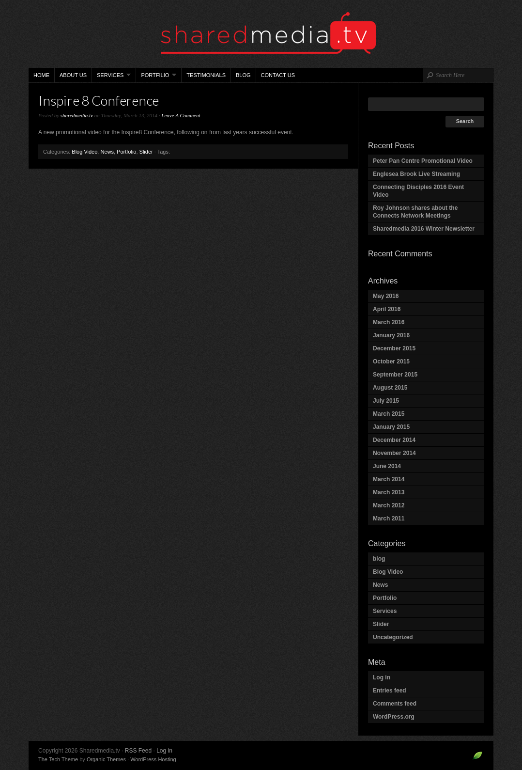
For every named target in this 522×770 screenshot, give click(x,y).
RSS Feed (138, 750)
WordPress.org (394, 716)
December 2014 (394, 440)
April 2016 (386, 309)
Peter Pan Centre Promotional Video (423, 160)
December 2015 (394, 348)
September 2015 (395, 374)
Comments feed (394, 703)
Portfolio (126, 152)
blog (379, 558)
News (107, 152)
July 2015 (386, 400)
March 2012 (388, 505)
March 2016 (388, 322)
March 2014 (388, 479)
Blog (243, 75)
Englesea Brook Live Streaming (416, 174)
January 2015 (391, 427)
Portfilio (156, 77)
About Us (73, 75)
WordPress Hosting (153, 759)
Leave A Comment (180, 115)
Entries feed (389, 690)
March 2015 (388, 413)
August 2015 (390, 387)
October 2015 (391, 361)
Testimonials (206, 75)
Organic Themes (106, 759)
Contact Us (278, 75)
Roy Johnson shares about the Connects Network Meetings (415, 211)
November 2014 (394, 453)
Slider (146, 152)
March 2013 (388, 492)
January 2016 (391, 335)
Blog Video (84, 152)
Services (111, 77)
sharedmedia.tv (77, 115)
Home (41, 75)
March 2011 (388, 518)
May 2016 (386, 296)
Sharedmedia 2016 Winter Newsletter (424, 228)
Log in (381, 677)
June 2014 (387, 466)
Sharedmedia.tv (261, 34)
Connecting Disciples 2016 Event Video (418, 191)
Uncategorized (393, 637)
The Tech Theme (58, 759)
